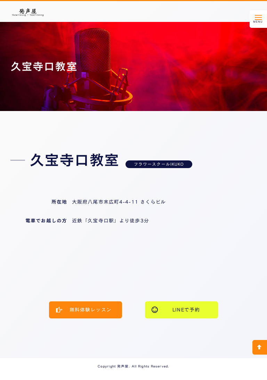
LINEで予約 (176, 309)
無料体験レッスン (84, 309)
